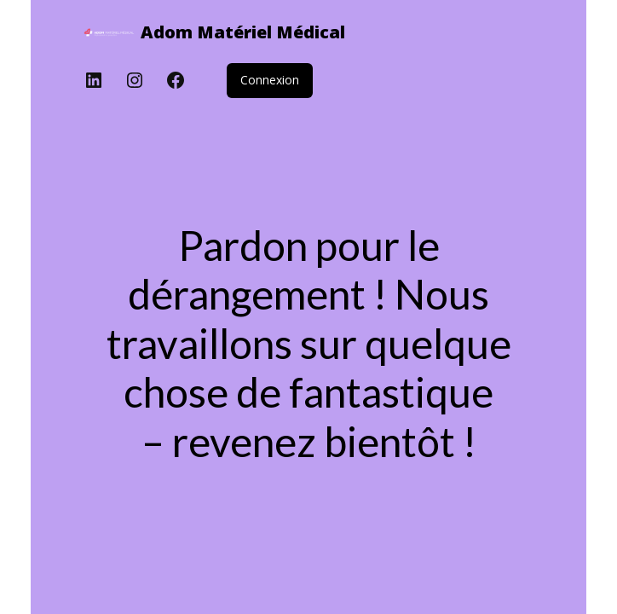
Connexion (269, 80)
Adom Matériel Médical (243, 31)
